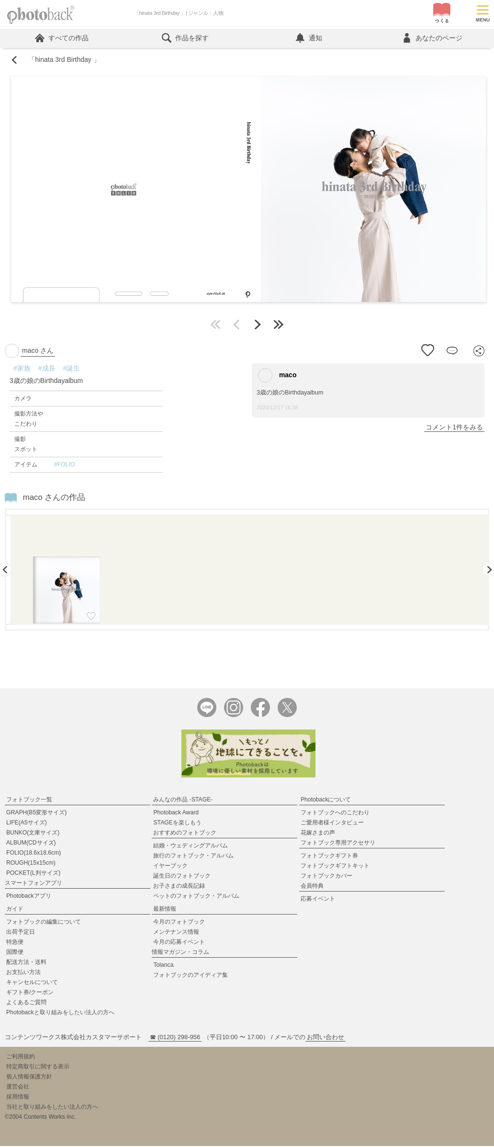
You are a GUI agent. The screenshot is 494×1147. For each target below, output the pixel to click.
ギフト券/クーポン (30, 993)
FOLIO (33, 853)
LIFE (26, 823)
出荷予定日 (20, 932)
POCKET (33, 873)
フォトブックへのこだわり (335, 813)
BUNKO (32, 833)
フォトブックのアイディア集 (190, 976)
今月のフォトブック (179, 922)
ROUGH (31, 863)
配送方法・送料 (26, 963)
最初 (215, 325)
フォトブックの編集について (43, 922)
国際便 (14, 953)
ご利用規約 (20, 1057)
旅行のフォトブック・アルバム (193, 856)
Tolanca (163, 965)
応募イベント (318, 899)
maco (277, 376)
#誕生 (71, 368)
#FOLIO (64, 465)
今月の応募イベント (179, 942)
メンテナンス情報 (176, 932)
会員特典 (312, 886)
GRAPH (36, 813)
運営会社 (17, 1087)
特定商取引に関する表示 (37, 1067)
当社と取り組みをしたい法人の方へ (52, 1107)
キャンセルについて (32, 983)
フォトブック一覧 (29, 800)
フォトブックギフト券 (329, 856)
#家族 (22, 368)
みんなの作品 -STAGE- (183, 800)
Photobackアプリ (28, 896)
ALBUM (31, 843)
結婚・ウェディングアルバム (190, 846)
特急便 (14, 942)
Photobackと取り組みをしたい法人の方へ (60, 1013)
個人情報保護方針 (29, 1077)
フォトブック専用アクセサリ (338, 843)
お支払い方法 (23, 973)
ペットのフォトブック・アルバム (196, 896)
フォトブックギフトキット (335, 866)
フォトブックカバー (326, 876)
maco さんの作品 (54, 497)
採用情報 (17, 1097)
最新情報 (164, 909)
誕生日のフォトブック (182, 876)
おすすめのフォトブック (184, 833)
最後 (278, 325)
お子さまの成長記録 (179, 886)
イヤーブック (170, 866)
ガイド (14, 909)
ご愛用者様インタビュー (332, 823)
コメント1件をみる (454, 427)
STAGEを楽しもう (177, 823)
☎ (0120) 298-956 (175, 1038)
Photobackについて (326, 800)
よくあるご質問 (26, 1003)
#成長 (47, 368)
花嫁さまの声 (318, 833)
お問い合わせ (325, 1038)
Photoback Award (176, 813)
